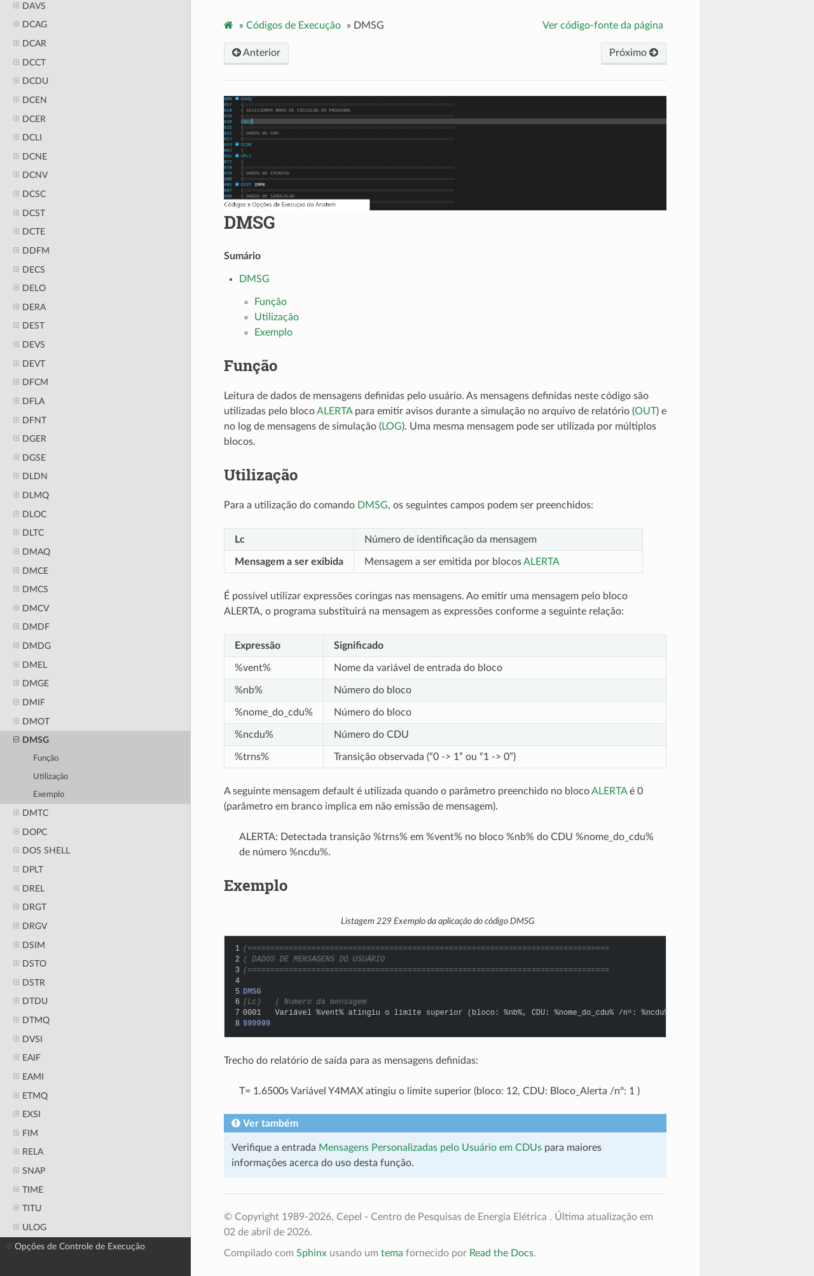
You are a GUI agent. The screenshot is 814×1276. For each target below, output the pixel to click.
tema (392, 1253)
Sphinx (311, 1253)
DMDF (31, 627)
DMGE (31, 683)
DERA (29, 307)
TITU (27, 1208)
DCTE (29, 232)
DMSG (31, 740)
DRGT (29, 907)
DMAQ (31, 552)
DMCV (31, 608)
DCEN (30, 100)
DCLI (27, 138)
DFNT (29, 420)
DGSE (29, 458)
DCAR (29, 44)
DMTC (30, 813)
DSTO (29, 964)
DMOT (31, 722)
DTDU (30, 1001)
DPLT (28, 870)
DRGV (30, 926)
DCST (29, 213)
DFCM (30, 382)
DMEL (30, 665)
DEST (29, 326)
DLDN (30, 476)
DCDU (30, 81)
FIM (25, 1133)
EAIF (27, 1058)
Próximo (633, 53)
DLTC (28, 533)
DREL (29, 889)
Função (46, 758)
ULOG (29, 1227)
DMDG (32, 646)
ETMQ (30, 1096)
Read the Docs (501, 1253)
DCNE (30, 157)
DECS (29, 270)
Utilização (50, 777)
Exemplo (48, 795)
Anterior (256, 53)
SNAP (29, 1171)
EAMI (28, 1077)
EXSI (27, 1114)
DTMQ (31, 1020)
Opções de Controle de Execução (75, 1246)
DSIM (29, 945)
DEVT (29, 364)
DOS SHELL (41, 851)
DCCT (29, 63)
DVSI (28, 1039)
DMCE (30, 571)
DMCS (30, 589)
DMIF (29, 703)
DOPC (30, 832)
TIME (28, 1190)
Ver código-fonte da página (602, 25)
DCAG (30, 25)
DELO (29, 288)
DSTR (29, 983)
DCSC (29, 194)
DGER (29, 439)
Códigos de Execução (293, 25)
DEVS (29, 345)
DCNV (30, 175)
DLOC (29, 514)
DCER (29, 119)
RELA (28, 1152)
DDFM (31, 251)
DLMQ (31, 495)
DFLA (29, 401)
